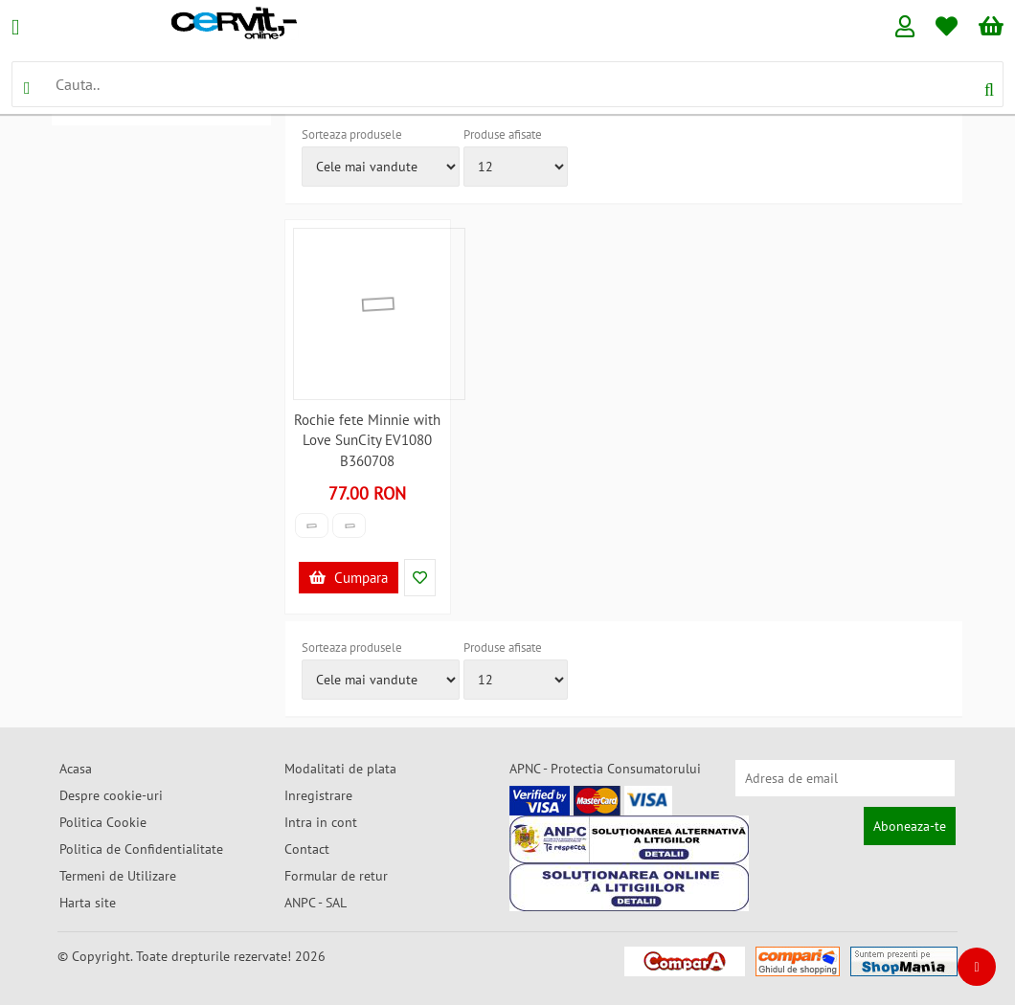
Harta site (87, 902)
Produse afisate (502, 134)
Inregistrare (318, 795)
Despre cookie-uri (111, 795)
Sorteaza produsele (352, 134)
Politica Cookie (103, 822)
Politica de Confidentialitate (141, 849)
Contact (306, 849)
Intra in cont (320, 822)
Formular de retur (336, 875)
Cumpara (348, 578)
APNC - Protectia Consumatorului (605, 768)
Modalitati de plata (340, 768)
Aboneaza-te (909, 826)
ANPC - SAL (315, 902)
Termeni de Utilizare (117, 875)
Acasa (75, 768)
